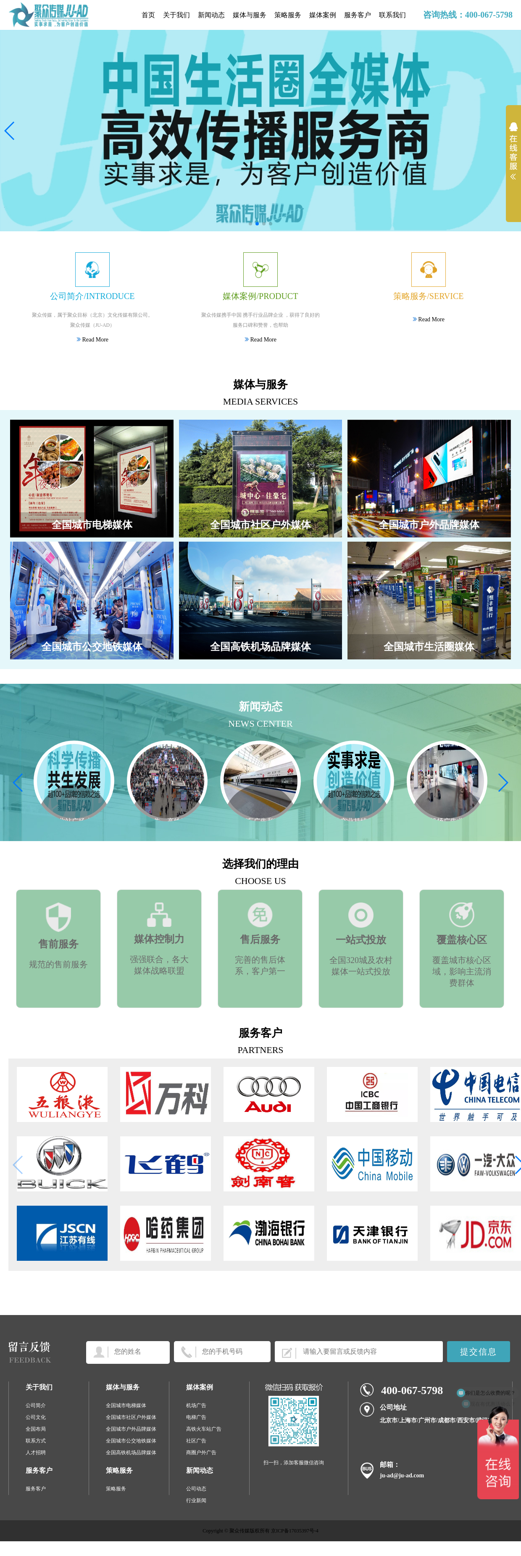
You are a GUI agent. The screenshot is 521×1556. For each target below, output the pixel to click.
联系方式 (36, 1441)
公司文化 (36, 1417)
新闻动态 (211, 15)
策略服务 (287, 15)
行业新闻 (196, 1500)
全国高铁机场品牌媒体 (131, 1452)
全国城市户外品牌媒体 (131, 1429)
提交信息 (478, 1351)
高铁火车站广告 (203, 1429)
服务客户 (357, 15)
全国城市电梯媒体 (126, 1405)
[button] (250, 223)
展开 (513, 156)
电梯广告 (196, 1417)
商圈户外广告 (201, 1452)
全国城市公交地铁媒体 (131, 1441)
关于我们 (176, 15)
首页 (148, 15)
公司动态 (196, 1489)
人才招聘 (36, 1452)
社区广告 (196, 1441)
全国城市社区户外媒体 (131, 1417)
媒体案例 (322, 15)
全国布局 (36, 1429)
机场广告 (196, 1405)
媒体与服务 (249, 15)
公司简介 (36, 1405)
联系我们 (392, 15)
